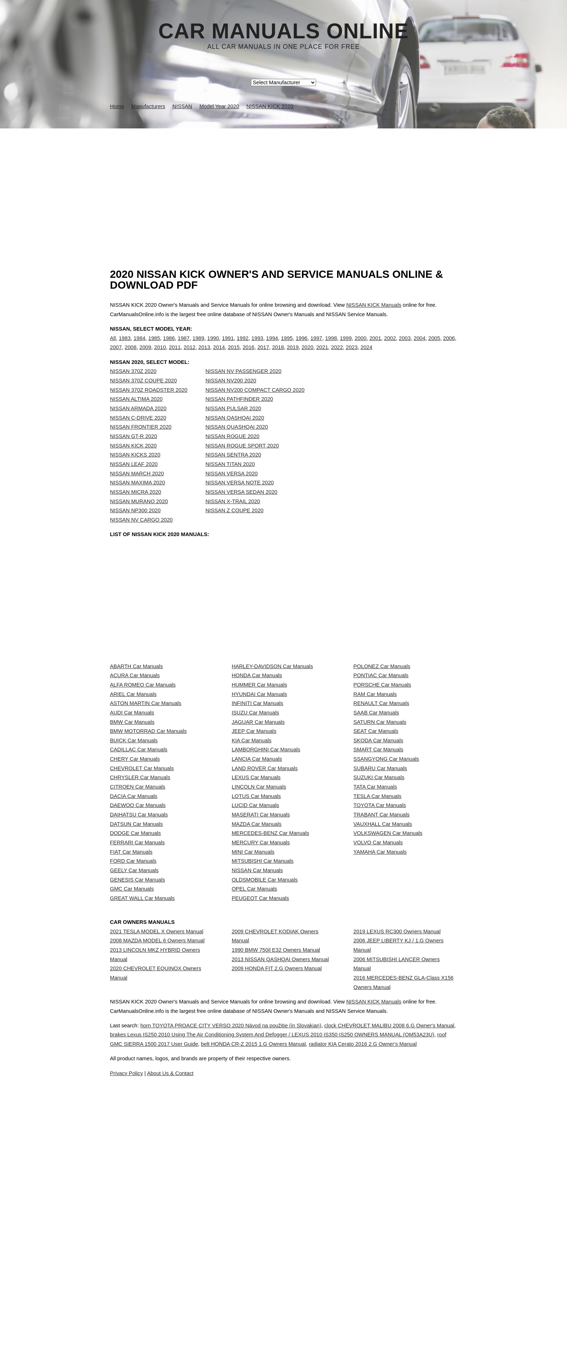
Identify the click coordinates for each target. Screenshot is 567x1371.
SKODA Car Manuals (378, 848)
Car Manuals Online (283, 31)
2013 (204, 355)
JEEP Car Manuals (254, 832)
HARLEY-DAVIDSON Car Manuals (272, 720)
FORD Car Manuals (133, 1056)
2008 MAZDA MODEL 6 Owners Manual (157, 1182)
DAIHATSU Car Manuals (139, 976)
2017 (263, 355)
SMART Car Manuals (378, 864)
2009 (146, 355)
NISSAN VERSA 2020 (231, 488)
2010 (160, 355)
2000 (361, 345)
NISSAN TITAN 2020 (230, 479)
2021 (322, 355)
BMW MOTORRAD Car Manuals (148, 832)
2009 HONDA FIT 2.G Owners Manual (277, 1224)
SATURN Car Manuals (379, 816)
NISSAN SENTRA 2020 (233, 469)
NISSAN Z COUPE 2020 (234, 525)
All (113, 345)
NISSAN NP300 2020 (135, 525)
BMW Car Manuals (132, 816)
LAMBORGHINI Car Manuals (266, 864)
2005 (434, 345)
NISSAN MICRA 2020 (135, 507)
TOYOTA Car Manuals (379, 960)
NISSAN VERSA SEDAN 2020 (241, 507)
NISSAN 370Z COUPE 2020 (143, 395)
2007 (116, 355)
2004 (420, 345)
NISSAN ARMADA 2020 (138, 423)
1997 (316, 345)
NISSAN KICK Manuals (373, 305)
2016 (249, 355)
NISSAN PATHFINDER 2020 (239, 414)
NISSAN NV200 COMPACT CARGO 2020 (254, 405)
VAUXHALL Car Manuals (382, 992)
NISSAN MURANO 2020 (139, 516)
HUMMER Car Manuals (259, 752)
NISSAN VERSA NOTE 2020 (239, 497)
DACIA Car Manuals (133, 944)
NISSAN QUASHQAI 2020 (236, 442)
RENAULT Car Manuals (381, 784)
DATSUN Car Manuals (136, 992)
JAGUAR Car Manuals (258, 816)
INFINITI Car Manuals (258, 784)
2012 (190, 355)
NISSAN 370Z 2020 (133, 386)
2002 (390, 345)
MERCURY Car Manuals (261, 1024)
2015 (234, 355)
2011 (175, 355)
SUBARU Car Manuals (380, 896)
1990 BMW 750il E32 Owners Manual (276, 1191)
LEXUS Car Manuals (256, 912)
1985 (154, 345)
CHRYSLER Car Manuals (140, 912)
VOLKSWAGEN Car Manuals (387, 1008)
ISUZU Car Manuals (255, 800)
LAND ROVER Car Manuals (265, 896)
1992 (243, 345)
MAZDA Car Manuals (257, 992)
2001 (375, 345)
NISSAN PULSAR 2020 (233, 423)
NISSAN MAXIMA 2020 (137, 497)
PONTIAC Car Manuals (380, 736)
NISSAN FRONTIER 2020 (140, 442)
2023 (352, 355)
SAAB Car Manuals (376, 800)
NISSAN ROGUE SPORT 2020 (242, 460)
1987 (184, 345)
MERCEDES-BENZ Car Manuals (270, 1008)
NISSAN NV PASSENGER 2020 (243, 386)
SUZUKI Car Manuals (378, 912)
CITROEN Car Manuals (137, 928)
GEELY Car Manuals (134, 1072)
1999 (346, 345)
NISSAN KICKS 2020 (135, 469)
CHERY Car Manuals (135, 880)
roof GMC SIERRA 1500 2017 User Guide (268, 1354)
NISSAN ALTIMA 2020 (136, 414)
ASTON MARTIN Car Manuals (145, 784)
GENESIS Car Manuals (137, 1088)
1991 (228, 345)
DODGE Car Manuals (135, 1008)
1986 (169, 345)
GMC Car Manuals (132, 1104)
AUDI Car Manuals (132, 800)
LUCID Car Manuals (255, 960)
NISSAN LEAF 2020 (134, 479)
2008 (131, 355)
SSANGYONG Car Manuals (386, 880)
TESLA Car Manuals (377, 944)
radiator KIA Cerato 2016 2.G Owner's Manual (283, 1363)
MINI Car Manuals (253, 1040)
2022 (337, 355)
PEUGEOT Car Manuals (260, 1120)
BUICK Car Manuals (134, 848)
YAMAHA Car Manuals (379, 1040)
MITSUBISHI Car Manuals (263, 1056)
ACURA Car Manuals (135, 736)
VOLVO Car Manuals (378, 1024)
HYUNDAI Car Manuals (259, 768)
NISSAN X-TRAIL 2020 (232, 516)
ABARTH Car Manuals (136, 720)
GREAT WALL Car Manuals (142, 1120)
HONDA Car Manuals (257, 736)
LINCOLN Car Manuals (259, 928)
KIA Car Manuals (252, 848)
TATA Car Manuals (375, 928)
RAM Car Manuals (375, 768)
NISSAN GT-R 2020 (133, 451)
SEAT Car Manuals (375, 832)
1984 (139, 345)
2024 (366, 355)
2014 (219, 355)
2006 (449, 345)
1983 (125, 345)
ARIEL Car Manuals (133, 768)
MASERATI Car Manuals (261, 976)
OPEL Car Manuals (254, 1104)
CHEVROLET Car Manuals (142, 896)
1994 (272, 345)
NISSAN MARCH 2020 (137, 488)
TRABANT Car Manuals (381, 976)
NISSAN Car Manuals (257, 1072)
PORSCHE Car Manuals (382, 752)
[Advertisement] (283, 182)
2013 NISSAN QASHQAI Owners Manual (280, 1207)
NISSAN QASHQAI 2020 (234, 433)
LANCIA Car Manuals (257, 880)
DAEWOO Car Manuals (138, 960)
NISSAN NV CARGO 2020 (141, 535)
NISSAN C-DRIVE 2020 (138, 433)
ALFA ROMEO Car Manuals (143, 752)
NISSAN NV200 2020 (230, 395)
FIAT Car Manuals (131, 1040)
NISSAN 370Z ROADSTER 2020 (148, 405)
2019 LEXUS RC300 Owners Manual (396, 1166)
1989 (198, 345)
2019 (293, 355)
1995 (287, 345)
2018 (278, 355)
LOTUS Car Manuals (256, 944)
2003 (405, 345)
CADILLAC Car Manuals (138, 864)
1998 (331, 345)
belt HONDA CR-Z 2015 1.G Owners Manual (386, 1354)
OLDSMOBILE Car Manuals (265, 1088)
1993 (257, 345)
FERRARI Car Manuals (137, 1024)
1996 (302, 345)
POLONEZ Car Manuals (381, 720)
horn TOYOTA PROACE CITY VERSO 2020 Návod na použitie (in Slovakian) (248, 1335)
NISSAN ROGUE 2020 (232, 451)
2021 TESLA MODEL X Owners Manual (156, 1166)
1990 (213, 345)
